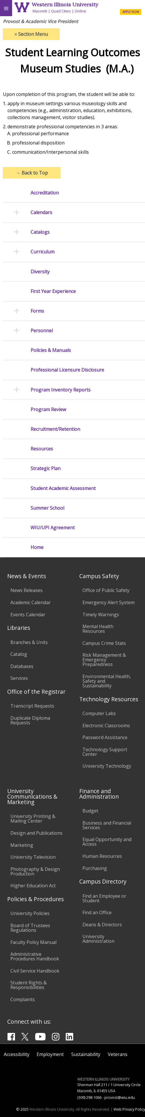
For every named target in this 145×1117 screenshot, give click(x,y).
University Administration (98, 938)
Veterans (117, 1054)
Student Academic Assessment (63, 488)
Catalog (18, 654)
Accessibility (16, 1054)
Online (80, 11)
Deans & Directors (102, 924)
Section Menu (31, 34)
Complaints (22, 999)
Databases (21, 666)
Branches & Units (29, 642)
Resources (42, 449)
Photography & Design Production (35, 871)
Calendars (41, 212)
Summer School (47, 508)
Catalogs (40, 232)
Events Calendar (27, 614)
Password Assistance (104, 737)
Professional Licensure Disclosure (67, 370)
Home (37, 547)
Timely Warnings (100, 614)
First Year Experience (53, 291)
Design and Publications (36, 833)
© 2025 (22, 1109)
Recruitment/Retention (55, 429)
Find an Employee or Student (104, 898)
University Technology (106, 766)
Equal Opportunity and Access (106, 841)
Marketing (21, 845)
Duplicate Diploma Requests (30, 720)
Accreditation (45, 193)
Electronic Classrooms (106, 725)
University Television (33, 857)
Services (19, 678)
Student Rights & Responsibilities (28, 984)
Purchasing (94, 868)
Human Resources (102, 856)
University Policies (30, 913)
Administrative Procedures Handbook (34, 956)
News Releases (26, 590)
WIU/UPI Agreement (53, 527)
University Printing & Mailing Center (32, 818)
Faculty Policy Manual (33, 942)
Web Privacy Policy (129, 1109)
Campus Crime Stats (104, 643)
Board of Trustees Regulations (30, 927)
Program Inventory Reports (61, 390)
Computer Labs (99, 713)
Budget (90, 811)
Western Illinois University (65, 4)
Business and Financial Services (106, 825)
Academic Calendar (30, 602)
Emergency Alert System (108, 602)
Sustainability (85, 1054)
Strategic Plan (46, 468)
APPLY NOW (131, 12)
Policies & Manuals (51, 350)
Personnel (42, 330)
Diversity (40, 271)
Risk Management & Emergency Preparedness (104, 659)
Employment (50, 1054)
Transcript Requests (32, 706)
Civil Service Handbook (34, 971)
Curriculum (42, 252)
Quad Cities (61, 11)
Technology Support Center (104, 751)
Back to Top (32, 172)
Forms (37, 311)
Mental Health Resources (97, 628)
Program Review (48, 409)
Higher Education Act (33, 885)
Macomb (40, 11)
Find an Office (97, 912)
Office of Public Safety (105, 590)
